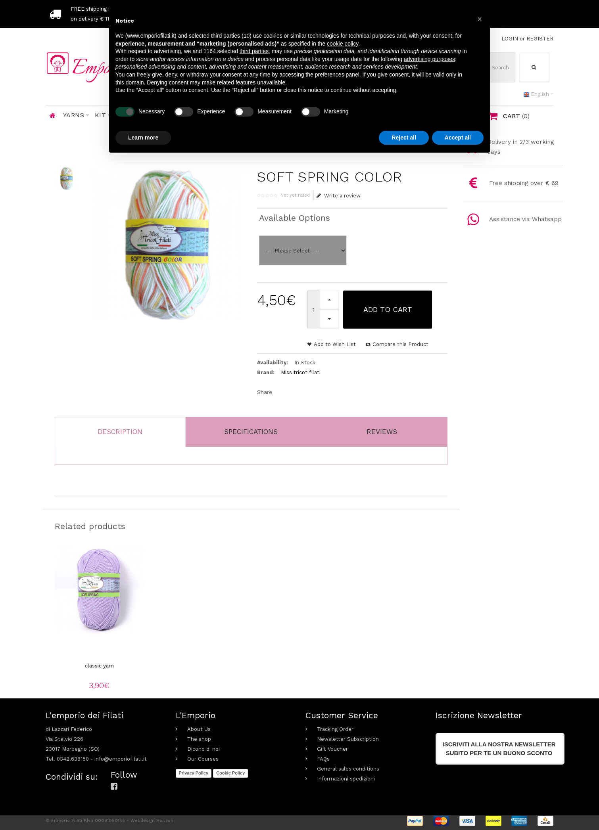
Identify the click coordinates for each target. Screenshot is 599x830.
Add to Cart (387, 309)
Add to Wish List (335, 344)
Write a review (339, 196)
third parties (254, 51)
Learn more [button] (143, 137)
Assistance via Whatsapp (525, 219)
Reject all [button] (404, 137)
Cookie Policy (230, 773)
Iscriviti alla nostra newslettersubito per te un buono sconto (499, 748)
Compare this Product (400, 344)
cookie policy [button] (342, 43)
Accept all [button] (458, 137)
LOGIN (509, 39)
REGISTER (539, 39)
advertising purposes (429, 59)
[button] (479, 19)
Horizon (164, 820)
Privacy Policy (194, 773)
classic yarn (99, 666)
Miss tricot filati (301, 372)
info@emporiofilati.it (120, 759)
